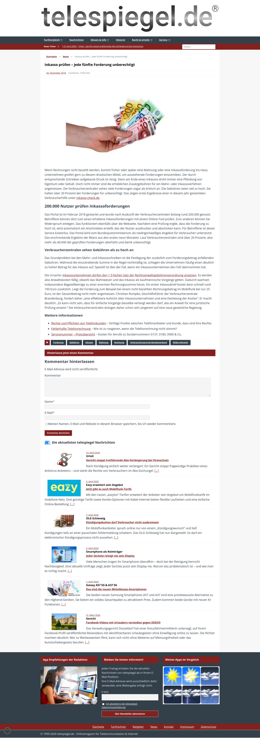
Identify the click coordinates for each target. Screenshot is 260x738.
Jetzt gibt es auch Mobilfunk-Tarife (108, 489)
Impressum (187, 727)
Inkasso (89, 342)
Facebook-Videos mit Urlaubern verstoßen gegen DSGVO (123, 622)
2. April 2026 (92, 548)
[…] (157, 471)
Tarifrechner (118, 727)
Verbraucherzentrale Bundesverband (148, 342)
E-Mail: (105, 691)
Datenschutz (208, 727)
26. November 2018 (56, 72)
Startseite (98, 727)
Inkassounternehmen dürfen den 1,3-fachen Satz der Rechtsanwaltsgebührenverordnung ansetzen (129, 275)
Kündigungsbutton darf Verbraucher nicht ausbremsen (122, 522)
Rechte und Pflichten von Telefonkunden (78, 323)
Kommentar (53, 375)
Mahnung (103, 342)
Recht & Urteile (141, 39)
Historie (120, 39)
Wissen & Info (98, 39)
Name (49, 402)
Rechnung (119, 342)
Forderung (58, 342)
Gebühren (74, 342)
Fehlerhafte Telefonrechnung (71, 329)
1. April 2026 (92, 581)
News (153, 727)
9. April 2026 (92, 481)
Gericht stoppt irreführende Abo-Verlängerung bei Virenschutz (127, 460)
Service (163, 39)
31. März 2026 (93, 615)
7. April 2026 (92, 514)
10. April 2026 (93, 452)
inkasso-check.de (87, 198)
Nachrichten (76, 39)
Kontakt (168, 727)
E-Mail (49, 413)
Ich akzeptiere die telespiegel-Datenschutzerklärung (120, 705)
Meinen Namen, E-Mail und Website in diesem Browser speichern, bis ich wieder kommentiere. (112, 424)
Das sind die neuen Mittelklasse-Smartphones (116, 589)
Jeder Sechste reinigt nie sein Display (110, 556)
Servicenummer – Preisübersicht (73, 334)
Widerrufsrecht (180, 342)
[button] (7, 730)
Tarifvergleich (52, 39)
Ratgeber (138, 727)
